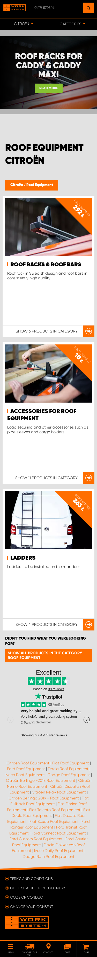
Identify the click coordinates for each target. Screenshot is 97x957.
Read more (48, 88)
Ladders (22, 558)
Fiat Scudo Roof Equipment (54, 821)
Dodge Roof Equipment (69, 774)
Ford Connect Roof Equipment (59, 833)
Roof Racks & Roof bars (45, 265)
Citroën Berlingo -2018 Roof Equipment (40, 780)
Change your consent (31, 907)
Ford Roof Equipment (26, 768)
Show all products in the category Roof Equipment (45, 655)
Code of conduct (27, 897)
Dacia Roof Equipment (68, 768)
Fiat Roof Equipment (70, 763)
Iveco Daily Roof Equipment (59, 850)
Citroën (17, 185)
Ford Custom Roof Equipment (36, 839)
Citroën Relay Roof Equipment (59, 792)
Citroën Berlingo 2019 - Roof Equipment (44, 798)
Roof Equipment (39, 185)
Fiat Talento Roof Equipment (54, 809)
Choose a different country (37, 888)
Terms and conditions (31, 879)
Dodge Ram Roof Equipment (48, 856)
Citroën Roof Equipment (27, 763)
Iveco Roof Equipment (25, 774)
